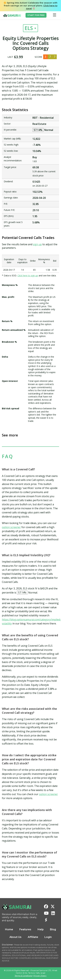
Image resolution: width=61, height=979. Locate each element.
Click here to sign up (27, 275)
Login (48, 937)
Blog (53, 929)
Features (25, 929)
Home (9, 929)
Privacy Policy (40, 975)
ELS (29, 28)
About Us (15, 937)
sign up (37, 244)
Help (41, 929)
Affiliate (33, 937)
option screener (11, 527)
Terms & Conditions (23, 975)
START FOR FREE (36, 15)
